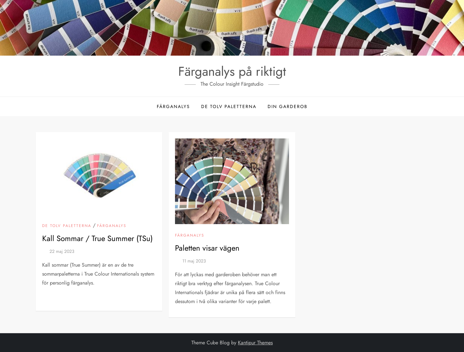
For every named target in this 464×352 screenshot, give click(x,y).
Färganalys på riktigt (232, 71)
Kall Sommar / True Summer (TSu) (97, 238)
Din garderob (288, 106)
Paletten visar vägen (207, 248)
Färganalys (173, 106)
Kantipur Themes (255, 342)
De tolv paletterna (228, 106)
